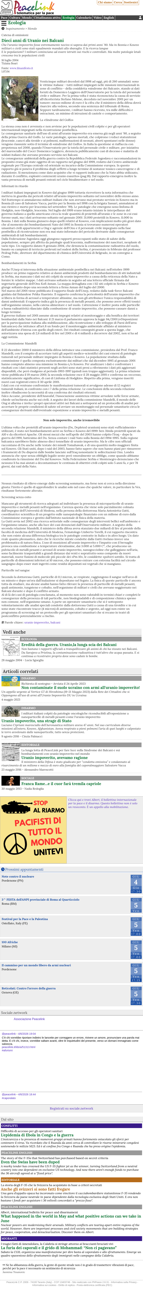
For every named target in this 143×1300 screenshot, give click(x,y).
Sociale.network (14, 1012)
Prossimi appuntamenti (24, 869)
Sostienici (131, 2)
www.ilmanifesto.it (21, 68)
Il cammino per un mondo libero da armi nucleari (36, 965)
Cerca (118, 2)
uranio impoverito (36, 622)
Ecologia (68, 17)
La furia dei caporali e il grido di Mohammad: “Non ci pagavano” (59, 1247)
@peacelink (9, 1033)
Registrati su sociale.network (71, 1108)
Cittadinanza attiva (47, 17)
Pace (4, 17)
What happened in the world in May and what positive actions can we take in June (71, 1218)
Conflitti (9, 1125)
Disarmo (28, 678)
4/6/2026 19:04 (27, 1033)
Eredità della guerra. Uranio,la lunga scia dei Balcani (69, 644)
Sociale (27, 778)
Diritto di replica (66, 1285)
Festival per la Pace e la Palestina (25, 919)
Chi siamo (105, 2)
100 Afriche (10, 942)
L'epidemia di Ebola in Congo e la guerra (37, 1134)
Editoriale (30, 745)
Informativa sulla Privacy (124, 1282)
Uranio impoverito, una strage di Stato (36, 720)
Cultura (14, 17)
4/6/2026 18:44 (27, 1094)
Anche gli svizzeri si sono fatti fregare (35, 1189)
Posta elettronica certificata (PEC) (94, 1285)
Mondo (27, 17)
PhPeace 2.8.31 (100, 1282)
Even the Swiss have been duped (30, 1161)
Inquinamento (15, 28)
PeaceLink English (16, 1152)
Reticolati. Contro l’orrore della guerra (29, 988)
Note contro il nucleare (18, 876)
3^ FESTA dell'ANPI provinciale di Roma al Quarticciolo (40, 899)
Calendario (84, 17)
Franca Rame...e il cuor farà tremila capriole (61, 783)
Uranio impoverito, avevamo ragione (54, 757)
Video (98, 17)
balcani (55, 622)
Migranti (9, 1238)
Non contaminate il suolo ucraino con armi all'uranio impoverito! (80, 687)
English (109, 17)
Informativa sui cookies (44, 1285)
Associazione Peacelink (29, 1019)
